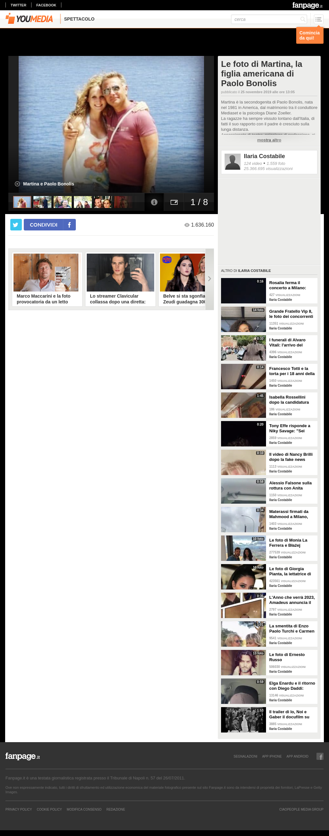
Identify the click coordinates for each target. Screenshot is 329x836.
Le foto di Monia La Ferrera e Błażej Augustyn (288, 543)
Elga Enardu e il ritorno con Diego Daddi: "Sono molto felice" (292, 686)
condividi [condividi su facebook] (44, 224)
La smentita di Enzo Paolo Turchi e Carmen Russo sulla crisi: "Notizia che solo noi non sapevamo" (292, 629)
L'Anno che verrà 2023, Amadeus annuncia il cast (292, 600)
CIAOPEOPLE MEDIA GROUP (301, 809)
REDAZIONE (115, 809)
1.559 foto (276, 163)
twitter (18, 5)
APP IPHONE (272, 756)
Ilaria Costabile (264, 156)
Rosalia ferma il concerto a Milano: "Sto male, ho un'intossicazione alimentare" (287, 285)
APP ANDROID (297, 756)
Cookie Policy (49, 809)
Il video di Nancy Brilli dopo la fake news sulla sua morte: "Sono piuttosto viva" (292, 457)
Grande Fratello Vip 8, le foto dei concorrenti (291, 314)
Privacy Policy (18, 809)
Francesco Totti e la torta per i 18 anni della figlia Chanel (292, 371)
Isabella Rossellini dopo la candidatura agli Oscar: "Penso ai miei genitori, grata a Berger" (290, 400)
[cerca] (269, 19)
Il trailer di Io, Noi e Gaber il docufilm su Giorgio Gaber (289, 714)
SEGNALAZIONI (245, 756)
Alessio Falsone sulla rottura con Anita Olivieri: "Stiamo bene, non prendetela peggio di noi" (291, 486)
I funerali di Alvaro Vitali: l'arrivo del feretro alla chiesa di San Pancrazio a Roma (291, 342)
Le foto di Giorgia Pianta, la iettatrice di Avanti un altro (290, 571)
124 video (253, 163)
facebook (46, 5)
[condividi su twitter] (16, 224)
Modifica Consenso (84, 809)
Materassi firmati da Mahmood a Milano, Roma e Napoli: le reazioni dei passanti (289, 514)
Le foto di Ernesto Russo (287, 657)
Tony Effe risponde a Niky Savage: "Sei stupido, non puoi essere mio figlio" (289, 428)
